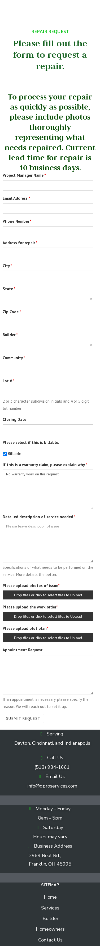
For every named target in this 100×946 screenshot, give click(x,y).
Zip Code (12, 311)
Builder (10, 334)
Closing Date (14, 419)
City (7, 265)
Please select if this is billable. (31, 442)
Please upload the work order (30, 607)
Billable (12, 453)
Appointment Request (23, 649)
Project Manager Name (24, 175)
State (9, 288)
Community (14, 357)
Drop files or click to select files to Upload (48, 595)
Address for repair (20, 242)
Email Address (16, 198)
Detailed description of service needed (39, 516)
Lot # (9, 380)
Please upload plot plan (25, 628)
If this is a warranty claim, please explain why (45, 464)
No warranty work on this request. (48, 489)
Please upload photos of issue (31, 585)
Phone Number (17, 221)
